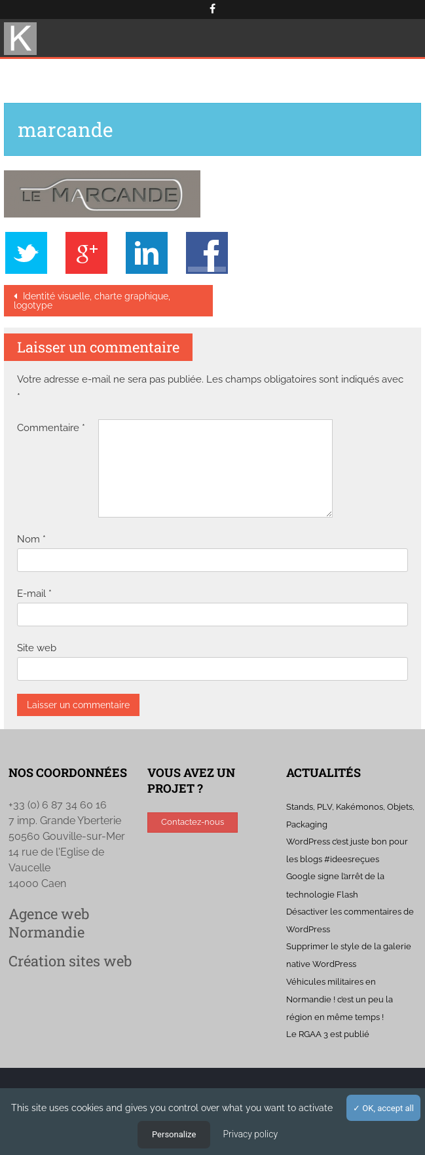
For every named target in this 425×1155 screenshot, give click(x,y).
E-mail (34, 593)
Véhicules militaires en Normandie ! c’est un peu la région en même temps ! (339, 999)
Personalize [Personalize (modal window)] (174, 1134)
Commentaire (51, 428)
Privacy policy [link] (250, 1134)
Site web (36, 648)
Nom (31, 539)
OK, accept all (383, 1108)
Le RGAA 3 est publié (327, 1034)
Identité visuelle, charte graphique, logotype (92, 301)
